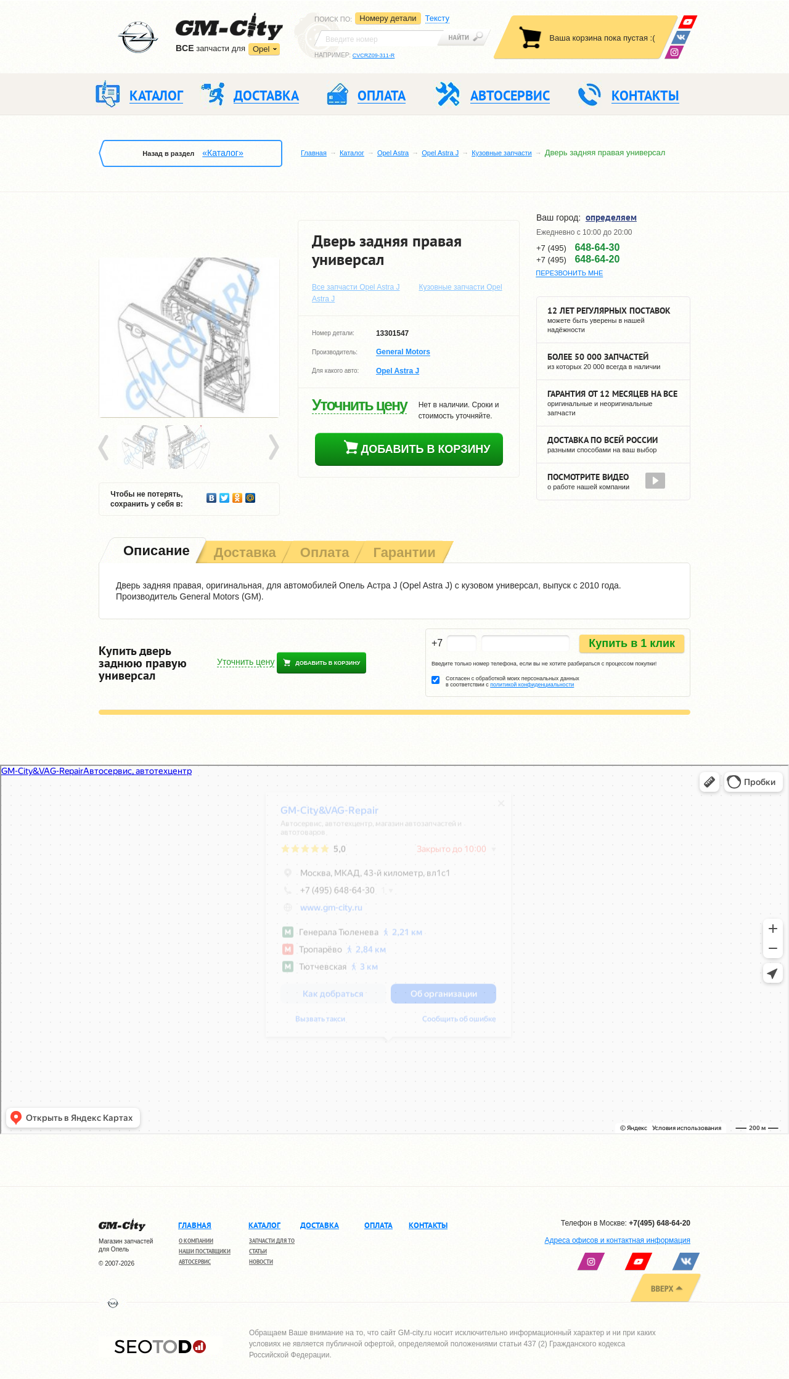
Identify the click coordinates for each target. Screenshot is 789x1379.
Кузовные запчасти (502, 153)
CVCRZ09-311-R (374, 55)
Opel (261, 49)
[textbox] (379, 38)
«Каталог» (222, 153)
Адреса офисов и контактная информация (617, 1240)
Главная (314, 153)
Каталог (352, 153)
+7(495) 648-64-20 (659, 1223)
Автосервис (195, 1261)
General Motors (403, 352)
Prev (105, 448)
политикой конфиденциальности (532, 684)
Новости (261, 1261)
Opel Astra (393, 153)
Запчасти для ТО (272, 1240)
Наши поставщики (205, 1251)
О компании (196, 1240)
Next (273, 448)
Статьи (258, 1251)
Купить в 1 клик (632, 643)
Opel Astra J (440, 153)
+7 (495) (577, 247)
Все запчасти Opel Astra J (356, 287)
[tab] (155, 551)
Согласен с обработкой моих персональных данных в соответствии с (512, 681)
